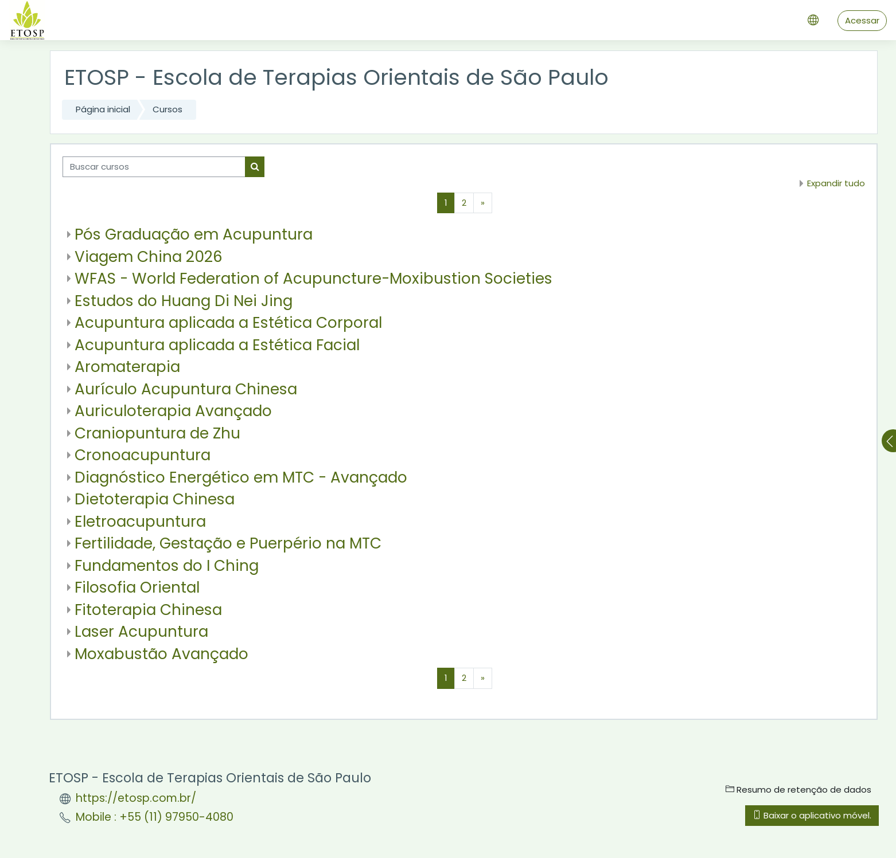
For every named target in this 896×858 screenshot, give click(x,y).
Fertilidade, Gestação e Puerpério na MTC (228, 543)
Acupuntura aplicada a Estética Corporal (228, 322)
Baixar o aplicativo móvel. (812, 815)
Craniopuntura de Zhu (157, 433)
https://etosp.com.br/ (136, 798)
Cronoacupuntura (143, 454)
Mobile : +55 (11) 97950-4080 (154, 817)
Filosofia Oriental (137, 587)
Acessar (862, 20)
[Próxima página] (482, 203)
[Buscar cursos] (154, 167)
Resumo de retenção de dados (798, 789)
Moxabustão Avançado (161, 653)
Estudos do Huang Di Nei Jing (184, 300)
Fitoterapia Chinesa (148, 609)
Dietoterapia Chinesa (155, 499)
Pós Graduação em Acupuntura (194, 234)
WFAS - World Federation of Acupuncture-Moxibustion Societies (313, 278)
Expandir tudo (836, 183)
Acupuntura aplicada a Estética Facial (217, 344)
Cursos (167, 109)
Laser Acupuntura (141, 631)
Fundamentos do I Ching (167, 565)
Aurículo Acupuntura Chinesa (186, 388)
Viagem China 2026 (149, 256)
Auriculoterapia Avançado (173, 410)
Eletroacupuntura (140, 521)
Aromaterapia (127, 366)
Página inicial (103, 109)
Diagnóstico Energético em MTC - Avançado (241, 477)
